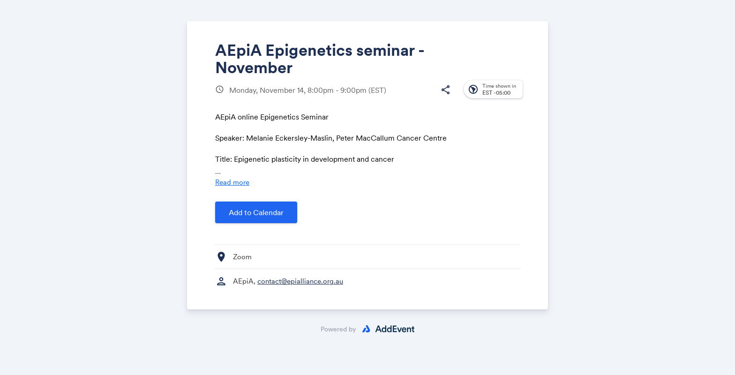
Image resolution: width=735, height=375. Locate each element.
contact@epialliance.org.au (300, 281)
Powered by (338, 329)
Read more (232, 182)
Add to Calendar (256, 212)
